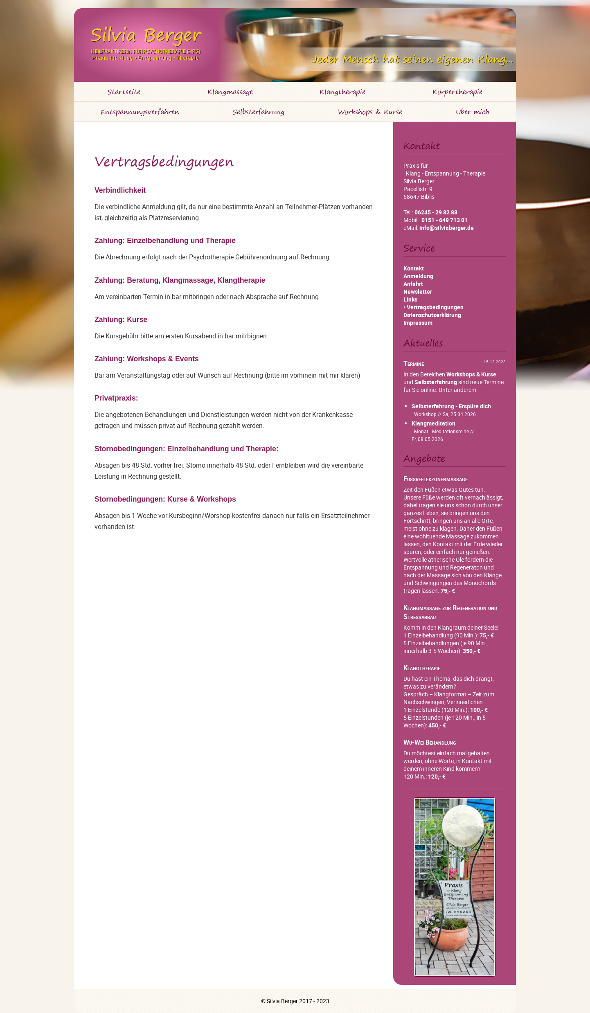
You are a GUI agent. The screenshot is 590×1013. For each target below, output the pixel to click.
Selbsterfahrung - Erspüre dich (451, 406)
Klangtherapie (342, 91)
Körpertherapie (457, 91)
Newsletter (417, 291)
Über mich (472, 111)
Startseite (124, 91)
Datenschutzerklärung (432, 315)
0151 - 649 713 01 (444, 220)
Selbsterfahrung (258, 111)
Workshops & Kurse (370, 111)
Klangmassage (230, 91)
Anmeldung (418, 276)
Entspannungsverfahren (140, 111)
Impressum (417, 322)
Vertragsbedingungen (435, 307)
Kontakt (413, 268)
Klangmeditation (433, 423)
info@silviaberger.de (446, 228)
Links (410, 299)
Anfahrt (413, 284)
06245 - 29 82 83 (435, 212)
